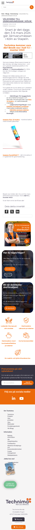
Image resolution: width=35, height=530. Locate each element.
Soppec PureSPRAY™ (11, 155)
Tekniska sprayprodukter (19, 110)
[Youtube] (21, 398)
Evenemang (12, 26)
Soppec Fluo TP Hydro (11, 119)
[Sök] (17, 7)
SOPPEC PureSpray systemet (17, 106)
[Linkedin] (13, 398)
